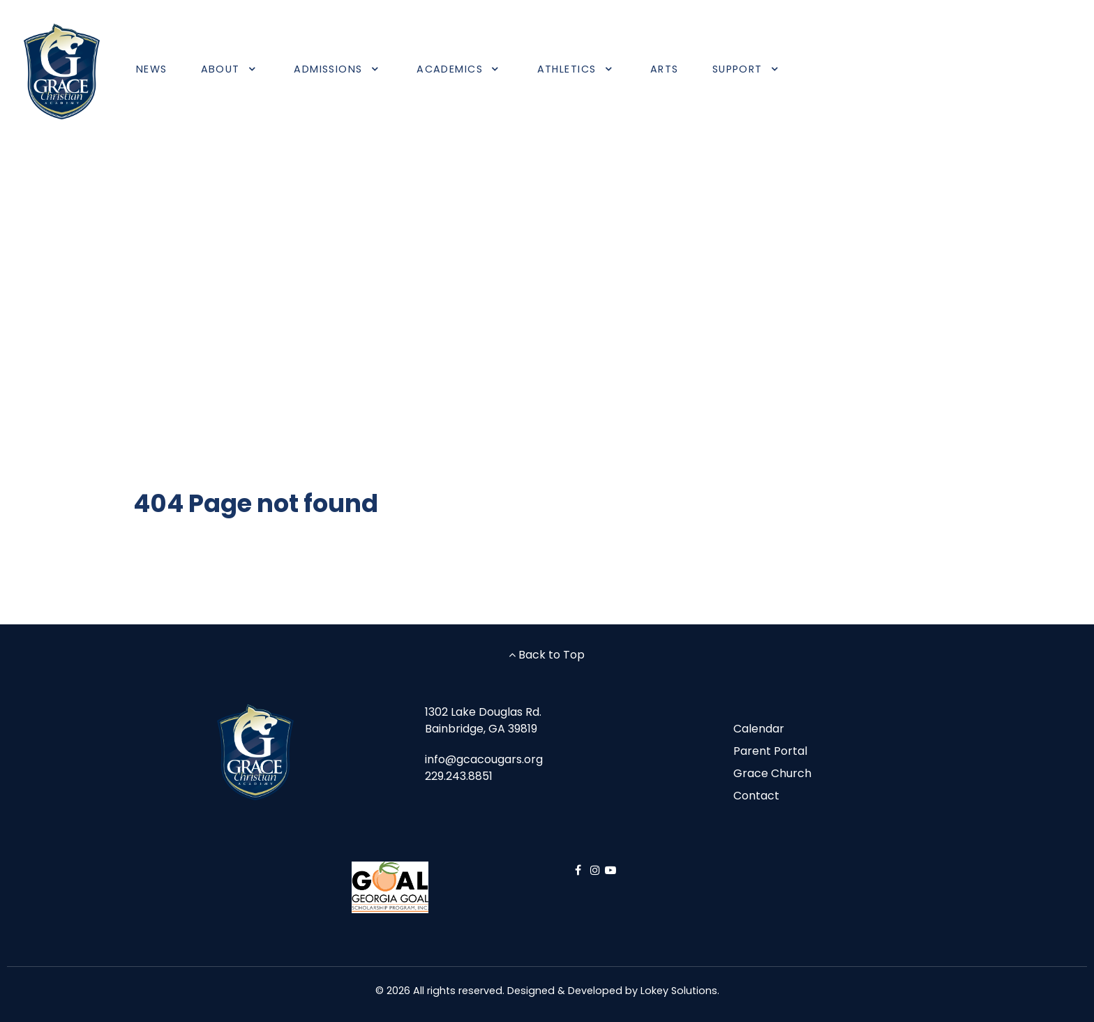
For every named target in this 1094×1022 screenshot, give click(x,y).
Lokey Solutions (678, 991)
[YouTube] (610, 870)
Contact (756, 796)
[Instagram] (597, 870)
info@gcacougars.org (484, 759)
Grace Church (772, 773)
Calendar (758, 729)
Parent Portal (770, 751)
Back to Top (547, 655)
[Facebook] (579, 870)
